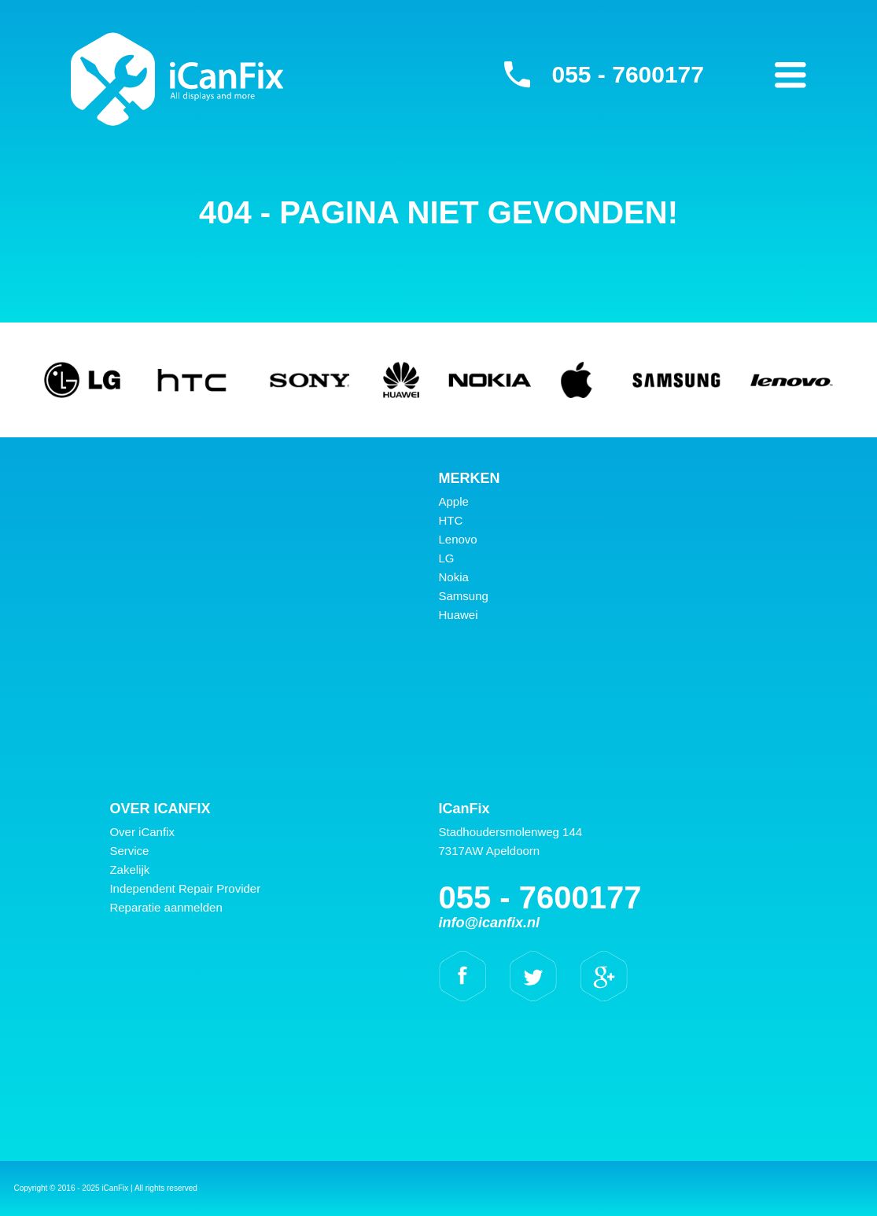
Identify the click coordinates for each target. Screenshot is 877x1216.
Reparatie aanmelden (165, 907)
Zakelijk (129, 869)
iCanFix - (177, 78)
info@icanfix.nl (489, 922)
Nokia (454, 577)
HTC (451, 520)
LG (447, 558)
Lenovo (458, 539)
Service (129, 850)
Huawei (458, 614)
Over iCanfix (142, 831)
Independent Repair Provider (184, 888)
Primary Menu (790, 74)
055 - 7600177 (627, 74)
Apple (454, 501)
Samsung (463, 595)
